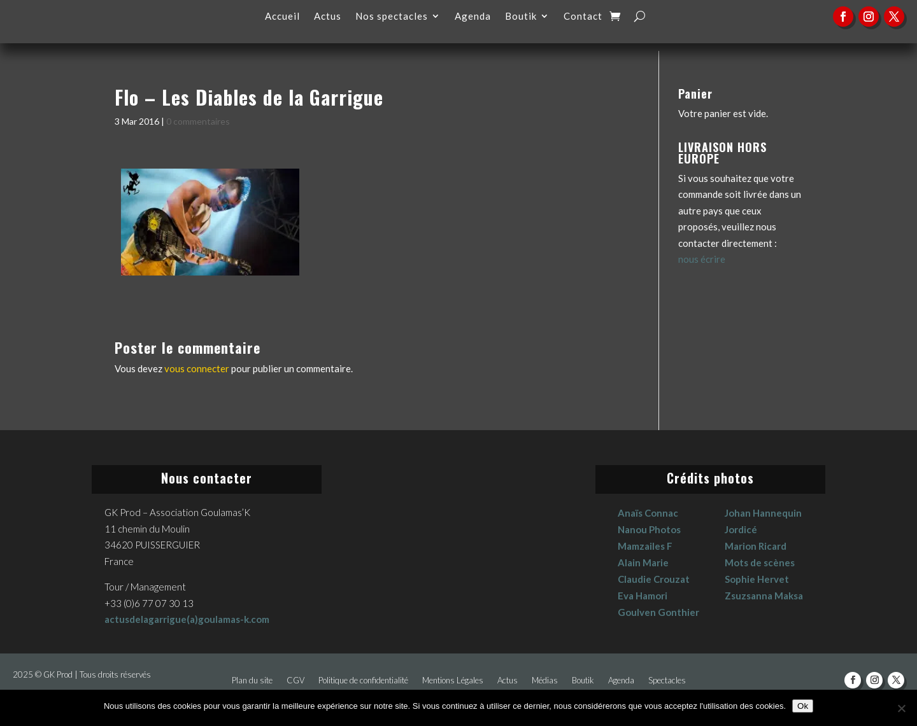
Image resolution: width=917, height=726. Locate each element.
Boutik (521, 16)
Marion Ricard (755, 546)
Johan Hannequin (763, 513)
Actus (327, 16)
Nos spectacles (391, 16)
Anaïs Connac (648, 513)
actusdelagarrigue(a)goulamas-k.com (186, 619)
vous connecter (196, 368)
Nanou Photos (649, 529)
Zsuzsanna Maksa (764, 595)
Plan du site (252, 680)
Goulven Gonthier (658, 612)
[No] (901, 708)
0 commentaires (198, 121)
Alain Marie (643, 562)
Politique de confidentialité (363, 680)
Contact (583, 16)
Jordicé (741, 529)
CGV (295, 680)
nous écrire (701, 259)
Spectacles (667, 680)
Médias (545, 680)
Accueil (282, 16)
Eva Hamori (642, 595)
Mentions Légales (452, 680)
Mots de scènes (760, 562)
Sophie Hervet (757, 579)
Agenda (473, 16)
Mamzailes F (645, 546)
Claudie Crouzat (654, 579)
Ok (802, 706)
